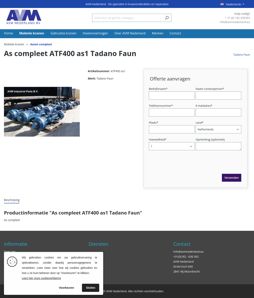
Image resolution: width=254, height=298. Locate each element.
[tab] (11, 200)
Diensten (99, 244)
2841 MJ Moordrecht (186, 271)
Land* (200, 122)
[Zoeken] (166, 18)
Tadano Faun (241, 54)
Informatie (15, 244)
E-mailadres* (204, 106)
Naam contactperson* (210, 89)
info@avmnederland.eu (188, 251)
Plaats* (153, 122)
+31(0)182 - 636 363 (186, 256)
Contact (181, 244)
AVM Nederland (183, 261)
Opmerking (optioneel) (210, 139)
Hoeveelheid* (157, 139)
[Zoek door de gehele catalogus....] (127, 18)
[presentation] (180, 166)
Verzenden (231, 178)
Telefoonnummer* (161, 106)
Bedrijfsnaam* (158, 89)
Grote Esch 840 (183, 266)
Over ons (10, 251)
